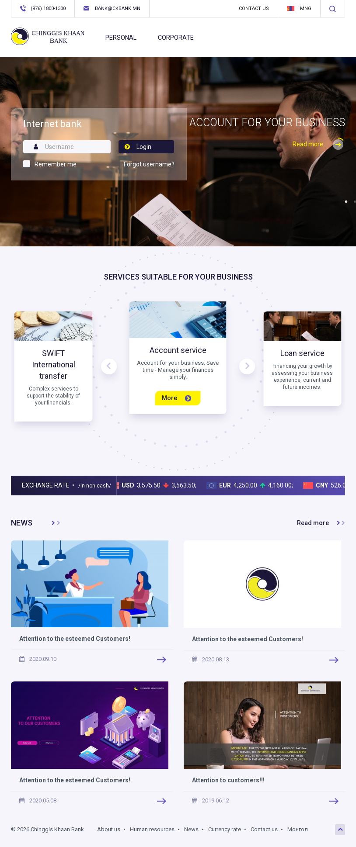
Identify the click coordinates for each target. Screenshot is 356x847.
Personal (120, 37)
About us (108, 829)
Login (137, 146)
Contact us (254, 8)
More (176, 398)
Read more (319, 144)
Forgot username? (149, 164)
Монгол (297, 829)
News (191, 829)
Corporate (176, 37)
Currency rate (224, 829)
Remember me (56, 164)
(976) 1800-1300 (43, 8)
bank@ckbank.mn (112, 8)
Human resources (152, 829)
